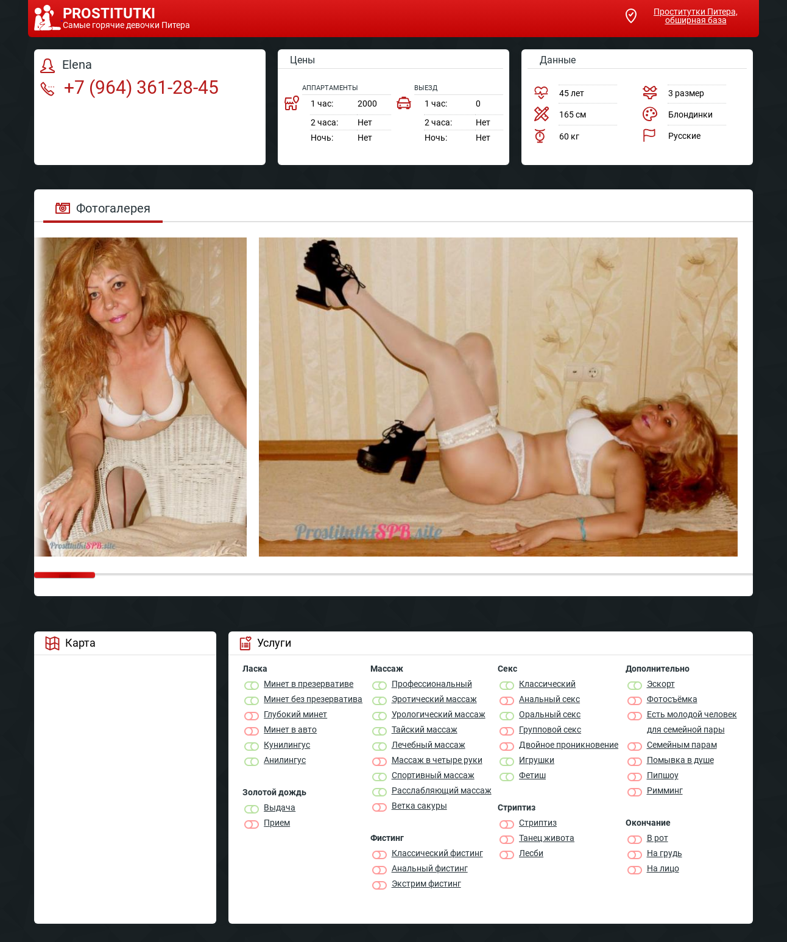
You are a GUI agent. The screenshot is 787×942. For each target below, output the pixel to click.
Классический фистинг (437, 853)
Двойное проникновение (568, 745)
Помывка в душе (680, 760)
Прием (277, 823)
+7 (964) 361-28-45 (129, 87)
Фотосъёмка (672, 699)
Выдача (279, 807)
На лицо (663, 868)
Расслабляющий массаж (442, 790)
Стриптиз (538, 823)
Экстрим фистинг (426, 883)
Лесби (531, 853)
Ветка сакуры (419, 805)
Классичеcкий (547, 684)
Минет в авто (290, 729)
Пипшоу (663, 775)
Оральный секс (550, 714)
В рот (657, 838)
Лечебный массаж (428, 745)
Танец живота (546, 838)
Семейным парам (682, 745)
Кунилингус (287, 745)
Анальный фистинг (430, 868)
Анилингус (285, 760)
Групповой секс (550, 729)
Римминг (665, 790)
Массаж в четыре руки (437, 760)
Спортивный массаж (433, 775)
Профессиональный (432, 684)
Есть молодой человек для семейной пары (692, 721)
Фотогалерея (102, 208)
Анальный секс (549, 699)
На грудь (664, 853)
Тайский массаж (424, 729)
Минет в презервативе (308, 684)
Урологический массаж (438, 714)
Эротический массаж (434, 699)
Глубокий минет (295, 714)
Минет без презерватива (313, 699)
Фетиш (532, 775)
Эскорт (661, 684)
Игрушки (536, 760)
